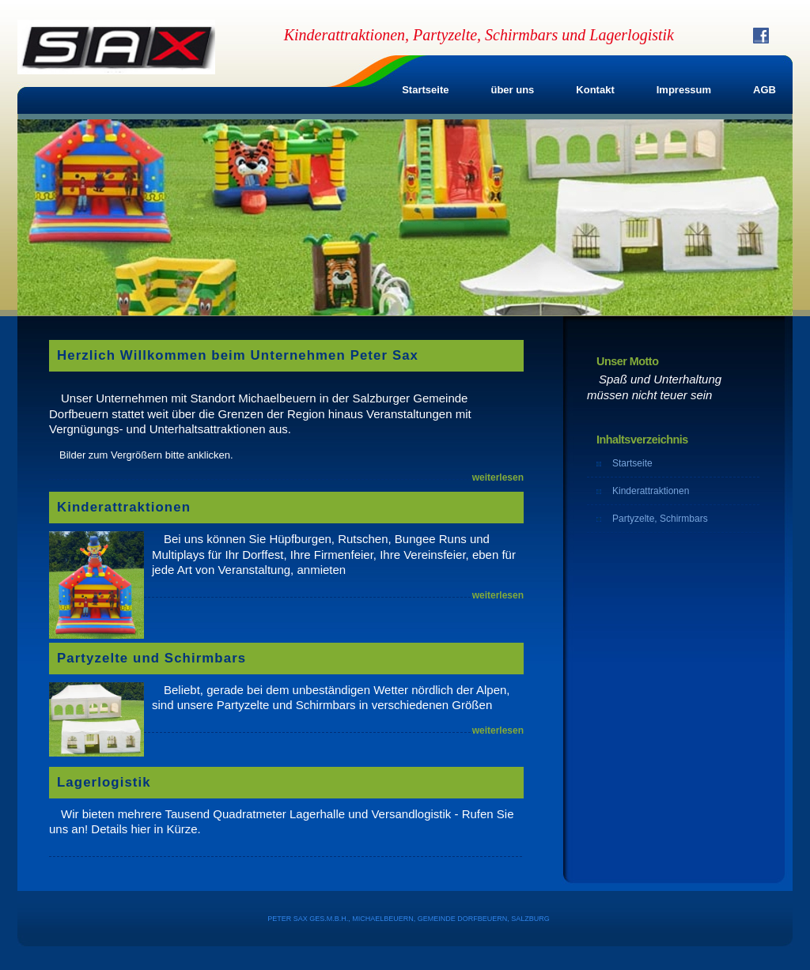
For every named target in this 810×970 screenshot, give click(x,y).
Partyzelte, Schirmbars (660, 518)
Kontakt (595, 90)
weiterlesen (498, 477)
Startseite (425, 90)
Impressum (684, 90)
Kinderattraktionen (650, 490)
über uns (512, 90)
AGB (764, 90)
